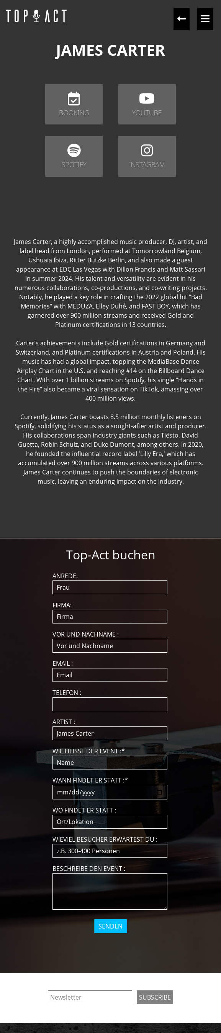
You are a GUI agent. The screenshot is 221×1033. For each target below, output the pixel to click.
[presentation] (111, 948)
